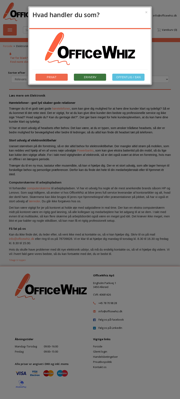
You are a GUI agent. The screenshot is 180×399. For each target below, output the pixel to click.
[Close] (146, 12)
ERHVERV (90, 77)
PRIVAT (52, 77)
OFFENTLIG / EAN (128, 77)
